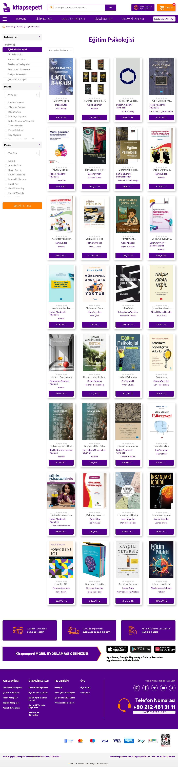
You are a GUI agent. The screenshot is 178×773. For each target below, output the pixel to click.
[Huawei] (164, 649)
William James (94, 177)
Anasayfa (8, 27)
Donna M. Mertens (15, 179)
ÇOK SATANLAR (164, 18)
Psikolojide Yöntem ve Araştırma (61, 308)
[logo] (22, 8)
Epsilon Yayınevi (14, 102)
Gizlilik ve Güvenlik (33, 713)
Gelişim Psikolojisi (17, 74)
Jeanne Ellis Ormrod (61, 526)
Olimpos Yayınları (15, 107)
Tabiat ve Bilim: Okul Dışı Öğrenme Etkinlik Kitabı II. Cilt (94, 446)
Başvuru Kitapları (16, 59)
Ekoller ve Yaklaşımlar (19, 64)
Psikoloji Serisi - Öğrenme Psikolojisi (94, 515)
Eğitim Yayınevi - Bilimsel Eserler (124, 175)
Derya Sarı (61, 180)
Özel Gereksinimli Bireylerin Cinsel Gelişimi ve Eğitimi (161, 101)
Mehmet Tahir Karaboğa (128, 180)
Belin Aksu (161, 315)
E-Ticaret (80, 770)
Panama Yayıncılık (61, 588)
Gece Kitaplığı (128, 243)
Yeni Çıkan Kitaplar (64, 693)
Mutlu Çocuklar (61, 169)
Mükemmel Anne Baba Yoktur (94, 308)
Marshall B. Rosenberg (94, 385)
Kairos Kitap (128, 588)
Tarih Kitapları (10, 698)
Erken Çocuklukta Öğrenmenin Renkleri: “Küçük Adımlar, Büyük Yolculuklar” (161, 239)
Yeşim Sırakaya (128, 246)
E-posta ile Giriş (146, 6)
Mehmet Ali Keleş (128, 315)
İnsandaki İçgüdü (161, 515)
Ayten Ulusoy (128, 385)
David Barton (13, 170)
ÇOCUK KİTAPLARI (73, 18)
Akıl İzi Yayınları (94, 105)
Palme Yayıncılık (94, 243)
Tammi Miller (161, 454)
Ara (109, 7)
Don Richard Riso (128, 523)
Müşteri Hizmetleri (64, 703)
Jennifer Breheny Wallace (128, 592)
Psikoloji (20, 27)
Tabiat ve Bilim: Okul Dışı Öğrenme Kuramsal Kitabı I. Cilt (61, 446)
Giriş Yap (85, 693)
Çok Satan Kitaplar (64, 698)
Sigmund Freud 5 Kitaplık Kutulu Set (94, 584)
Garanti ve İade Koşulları (36, 706)
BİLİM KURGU (43, 18)
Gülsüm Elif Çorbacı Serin (161, 111)
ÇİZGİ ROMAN (103, 18)
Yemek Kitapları (11, 708)
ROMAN (21, 18)
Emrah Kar (11, 184)
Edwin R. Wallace (15, 174)
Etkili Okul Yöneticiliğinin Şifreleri (128, 308)
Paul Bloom (61, 592)
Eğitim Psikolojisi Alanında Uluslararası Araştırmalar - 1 (128, 170)
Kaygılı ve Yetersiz (128, 584)
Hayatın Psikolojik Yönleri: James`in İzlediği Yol (94, 170)
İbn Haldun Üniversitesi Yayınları (61, 451)
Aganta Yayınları (161, 381)
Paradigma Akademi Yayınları (59, 382)
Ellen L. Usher (95, 246)
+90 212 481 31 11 (154, 707)
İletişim (58, 688)
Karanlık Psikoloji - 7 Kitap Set (94, 101)
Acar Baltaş (61, 108)
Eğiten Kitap (161, 174)
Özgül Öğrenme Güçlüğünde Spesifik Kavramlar (161, 170)
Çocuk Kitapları (11, 693)
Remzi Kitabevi (14, 130)
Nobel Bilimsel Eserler (161, 312)
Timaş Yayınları (14, 125)
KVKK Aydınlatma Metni (37, 699)
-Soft (72, 770)
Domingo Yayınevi (15, 116)
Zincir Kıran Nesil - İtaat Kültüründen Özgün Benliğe (161, 308)
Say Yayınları (13, 135)
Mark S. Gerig (128, 111)
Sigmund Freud (95, 592)
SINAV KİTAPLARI (133, 18)
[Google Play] (140, 649)
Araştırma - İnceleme (19, 69)
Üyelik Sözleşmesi (38, 693)
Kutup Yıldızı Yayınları (128, 312)
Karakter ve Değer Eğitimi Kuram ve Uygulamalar (61, 239)
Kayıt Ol (147, 9)
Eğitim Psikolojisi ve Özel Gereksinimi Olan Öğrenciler (128, 446)
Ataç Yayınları (94, 312)
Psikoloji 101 (61, 584)
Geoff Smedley (14, 188)
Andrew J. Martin (127, 457)
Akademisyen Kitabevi (161, 588)
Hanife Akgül (94, 523)
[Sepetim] (166, 7)
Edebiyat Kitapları (12, 688)
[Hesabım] (136, 7)
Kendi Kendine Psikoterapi (161, 446)
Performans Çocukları (128, 239)
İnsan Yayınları (128, 519)
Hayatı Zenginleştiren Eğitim (94, 377)
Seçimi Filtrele (22, 205)
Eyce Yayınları (94, 174)
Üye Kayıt (85, 688)
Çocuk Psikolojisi (17, 79)
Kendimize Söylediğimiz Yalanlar (161, 377)
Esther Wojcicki (14, 193)
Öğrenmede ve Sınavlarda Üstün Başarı (61, 101)
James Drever (161, 523)
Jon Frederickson (161, 385)
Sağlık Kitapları (11, 703)
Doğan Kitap (13, 112)
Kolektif (10, 161)
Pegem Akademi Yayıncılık (124, 106)
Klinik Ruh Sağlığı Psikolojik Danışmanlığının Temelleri (128, 101)
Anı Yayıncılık (128, 381)
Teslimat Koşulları (38, 688)
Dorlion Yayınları (161, 519)
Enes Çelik (94, 315)
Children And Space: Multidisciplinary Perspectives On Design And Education (61, 377)
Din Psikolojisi (15, 54)
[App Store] (117, 649)
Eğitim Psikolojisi (17, 49)
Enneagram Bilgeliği (127, 515)
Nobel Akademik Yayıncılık (19, 121)
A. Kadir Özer (13, 165)
